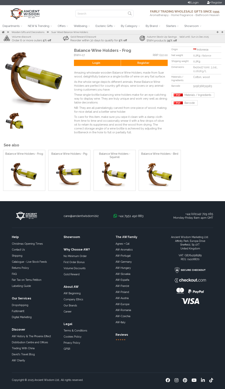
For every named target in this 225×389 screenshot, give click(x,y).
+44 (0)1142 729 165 (199, 214)
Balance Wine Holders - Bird (159, 153)
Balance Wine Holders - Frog (24, 153)
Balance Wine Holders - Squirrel (114, 155)
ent (18, 311)
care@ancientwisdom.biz (81, 216)
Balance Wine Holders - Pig (69, 153)
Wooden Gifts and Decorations (27, 32)
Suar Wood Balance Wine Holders (69, 32)
